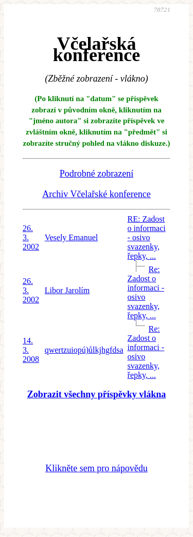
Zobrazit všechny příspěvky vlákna (96, 394)
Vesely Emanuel (71, 237)
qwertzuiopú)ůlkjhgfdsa (84, 350)
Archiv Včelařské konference (96, 194)
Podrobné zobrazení (96, 173)
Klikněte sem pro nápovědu (96, 468)
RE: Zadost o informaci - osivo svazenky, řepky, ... (147, 237)
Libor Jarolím (67, 290)
